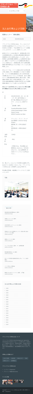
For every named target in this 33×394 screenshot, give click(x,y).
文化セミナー (20, 358)
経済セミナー (6, 360)
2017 (7, 308)
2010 (7, 324)
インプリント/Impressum (9, 369)
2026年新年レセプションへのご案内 (13, 225)
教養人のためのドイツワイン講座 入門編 (14, 272)
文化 (26, 358)
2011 (7, 322)
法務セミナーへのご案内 (10, 218)
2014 (7, 315)
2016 (7, 310)
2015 (7, 313)
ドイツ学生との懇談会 (10, 266)
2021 (7, 299)
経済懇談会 (13, 360)
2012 (7, 320)
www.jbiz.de (7, 391)
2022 (7, 297)
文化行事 (13, 358)
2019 (7, 304)
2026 (7, 288)
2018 (7, 306)
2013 (7, 317)
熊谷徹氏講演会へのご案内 (11, 252)
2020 (7, 301)
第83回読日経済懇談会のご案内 (12, 212)
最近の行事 (8, 208)
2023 (7, 295)
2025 (7, 290)
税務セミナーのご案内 (10, 239)
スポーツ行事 (6, 358)
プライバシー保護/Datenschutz (11, 371)
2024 (7, 292)
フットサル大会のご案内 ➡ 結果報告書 (14, 245)
